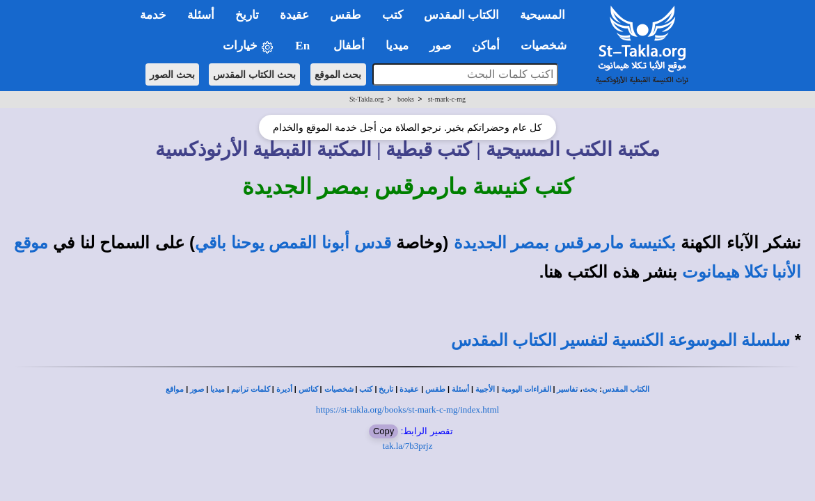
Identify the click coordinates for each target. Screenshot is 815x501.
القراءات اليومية (526, 389)
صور (197, 389)
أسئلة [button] (200, 15)
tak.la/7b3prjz (408, 445)
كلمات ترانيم (250, 389)
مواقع (175, 389)
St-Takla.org (366, 99)
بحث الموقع (338, 74)
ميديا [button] (397, 45)
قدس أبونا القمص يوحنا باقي (293, 243)
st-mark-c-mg (447, 99)
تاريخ (386, 389)
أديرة (284, 389)
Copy (383, 431)
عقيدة (409, 389)
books (405, 99)
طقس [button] (345, 15)
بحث (590, 389)
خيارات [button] (248, 46)
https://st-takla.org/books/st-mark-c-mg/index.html (407, 409)
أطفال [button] (349, 45)
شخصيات (339, 389)
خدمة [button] (153, 15)
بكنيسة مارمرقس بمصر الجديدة (565, 243)
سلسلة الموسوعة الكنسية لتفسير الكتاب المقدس (620, 340)
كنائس (308, 389)
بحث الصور (172, 74)
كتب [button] (392, 15)
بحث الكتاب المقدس (254, 74)
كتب (365, 389)
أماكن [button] (486, 45)
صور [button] (440, 45)
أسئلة (460, 389)
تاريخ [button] (247, 15)
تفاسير (567, 389)
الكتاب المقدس (625, 389)
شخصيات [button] (548, 45)
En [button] (303, 45)
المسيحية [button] (542, 15)
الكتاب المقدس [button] (461, 15)
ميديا (217, 389)
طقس (435, 389)
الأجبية (485, 389)
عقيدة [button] (294, 15)
